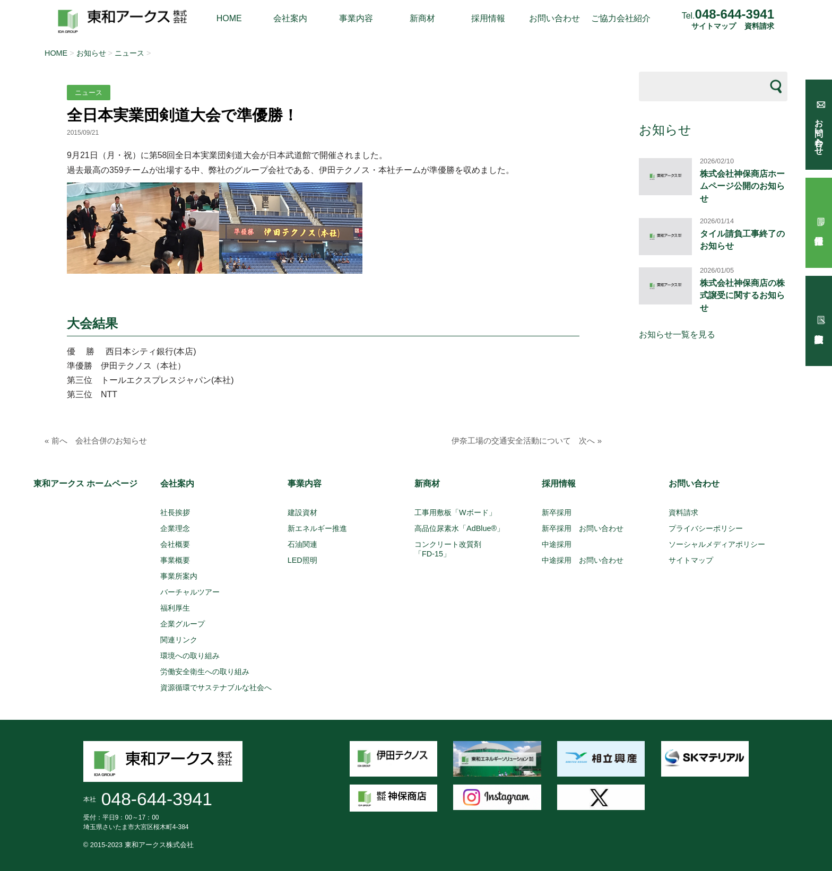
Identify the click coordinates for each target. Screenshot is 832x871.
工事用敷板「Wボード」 (455, 512)
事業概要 (175, 560)
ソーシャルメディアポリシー (717, 544)
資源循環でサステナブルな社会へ (216, 687)
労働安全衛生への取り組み (204, 671)
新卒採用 (556, 512)
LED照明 (302, 560)
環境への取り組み (190, 655)
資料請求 (759, 26)
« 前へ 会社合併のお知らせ (96, 440)
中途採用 (556, 544)
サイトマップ (713, 26)
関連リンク (178, 639)
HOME (229, 18)
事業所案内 (178, 576)
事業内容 (356, 18)
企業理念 (175, 528)
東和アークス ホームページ (85, 483)
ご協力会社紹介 (621, 18)
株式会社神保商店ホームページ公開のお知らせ (742, 186)
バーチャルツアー (190, 592)
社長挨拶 (175, 512)
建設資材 (302, 512)
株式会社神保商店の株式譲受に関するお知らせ (742, 295)
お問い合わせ (554, 18)
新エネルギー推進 (317, 528)
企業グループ (182, 624)
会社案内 (290, 18)
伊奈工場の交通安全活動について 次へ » (527, 440)
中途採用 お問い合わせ (582, 560)
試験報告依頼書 (818, 321)
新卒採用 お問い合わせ (582, 528)
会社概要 (175, 544)
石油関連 (302, 544)
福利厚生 (175, 608)
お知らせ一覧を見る (677, 334)
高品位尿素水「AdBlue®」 (459, 528)
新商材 (422, 18)
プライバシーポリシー (706, 528)
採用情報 (488, 18)
